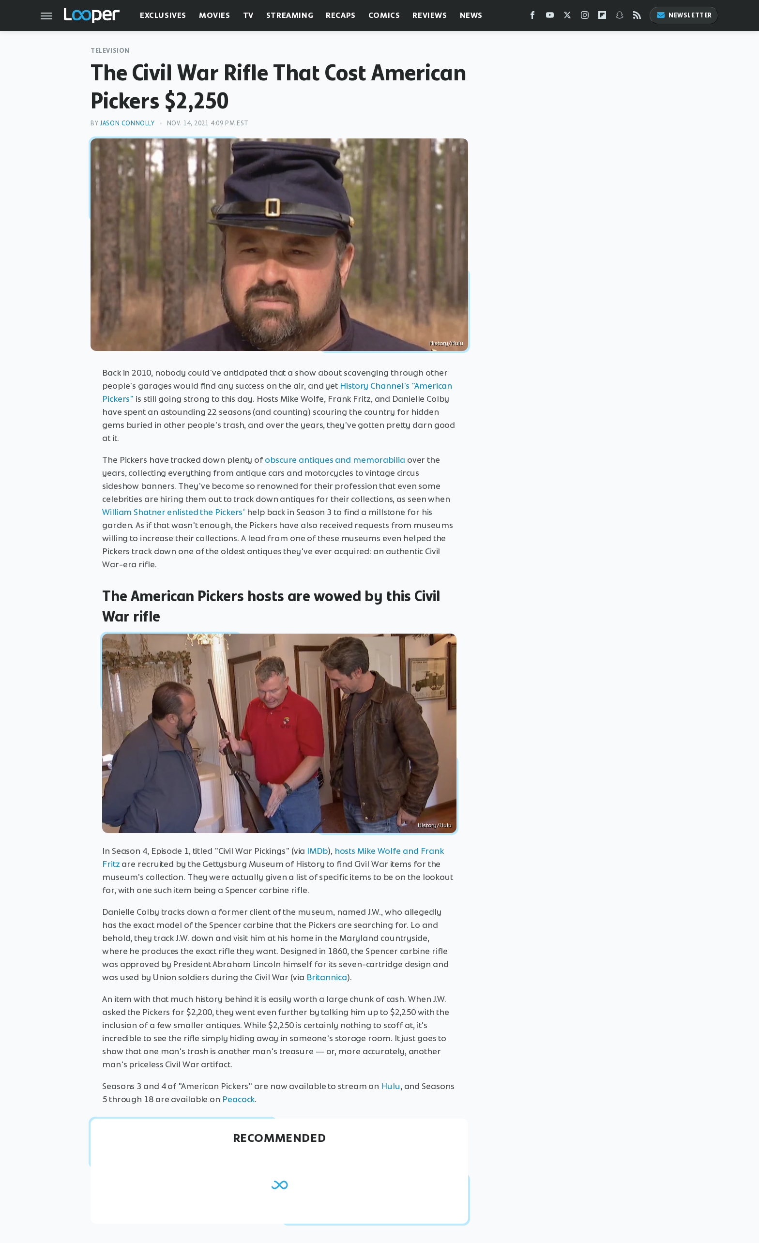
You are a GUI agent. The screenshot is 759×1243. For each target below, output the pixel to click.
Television (110, 50)
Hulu (390, 1086)
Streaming (289, 15)
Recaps (341, 15)
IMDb (317, 851)
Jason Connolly (127, 123)
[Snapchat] (619, 17)
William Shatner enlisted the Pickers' (173, 512)
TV (248, 15)
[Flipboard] (602, 17)
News (471, 15)
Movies (214, 15)
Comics (384, 15)
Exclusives (163, 15)
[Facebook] (532, 17)
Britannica (326, 977)
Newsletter (684, 15)
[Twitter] (567, 17)
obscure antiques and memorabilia (335, 460)
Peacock (238, 1099)
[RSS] (637, 17)
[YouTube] (550, 17)
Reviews (429, 15)
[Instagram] (585, 17)
